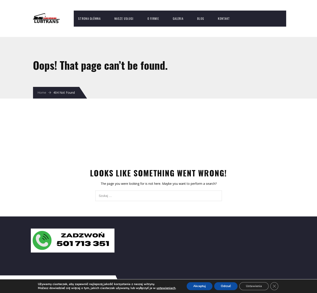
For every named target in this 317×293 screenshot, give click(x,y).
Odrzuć (226, 286)
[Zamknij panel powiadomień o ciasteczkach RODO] (274, 286)
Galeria (178, 18)
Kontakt (224, 18)
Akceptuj (199, 286)
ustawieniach (166, 288)
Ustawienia (254, 286)
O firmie (153, 18)
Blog (200, 18)
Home (41, 92)
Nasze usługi (124, 18)
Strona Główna (89, 18)
